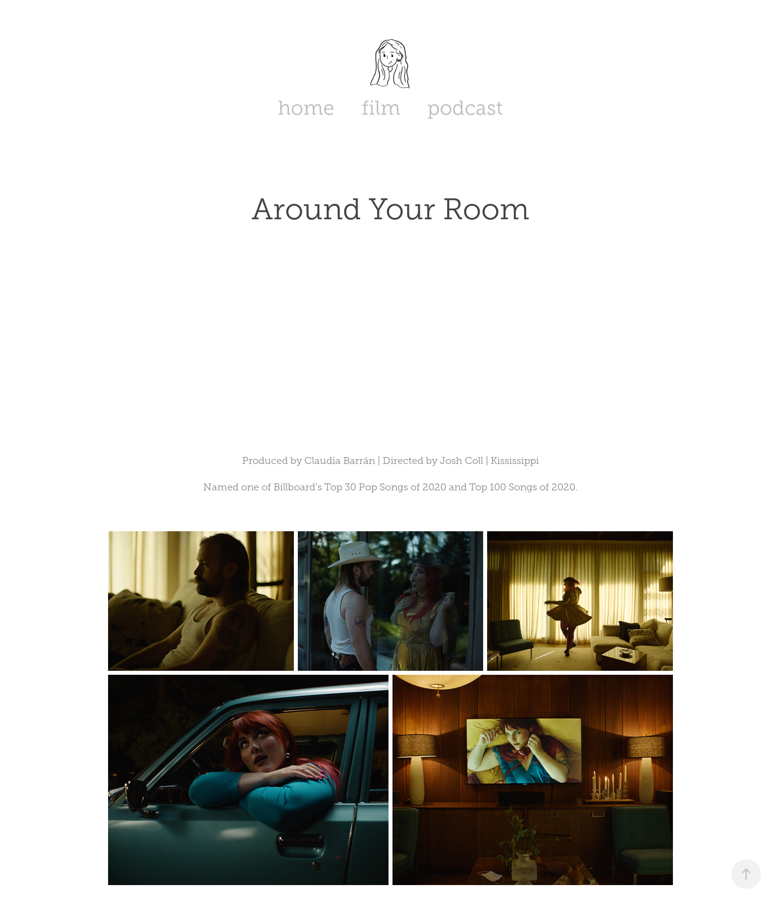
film (381, 108)
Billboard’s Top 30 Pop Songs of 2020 (359, 486)
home (306, 108)
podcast (465, 108)
